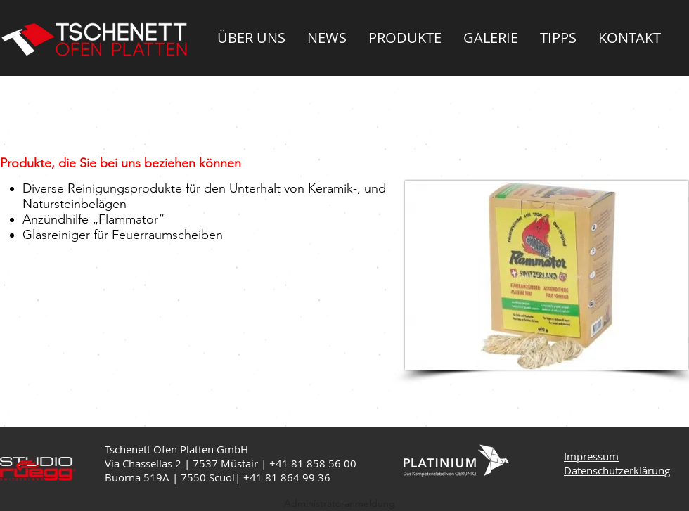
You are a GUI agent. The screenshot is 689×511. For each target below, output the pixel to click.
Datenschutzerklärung (617, 470)
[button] (251, 37)
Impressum (591, 456)
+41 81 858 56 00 (312, 463)
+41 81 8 (265, 477)
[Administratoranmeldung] (339, 504)
